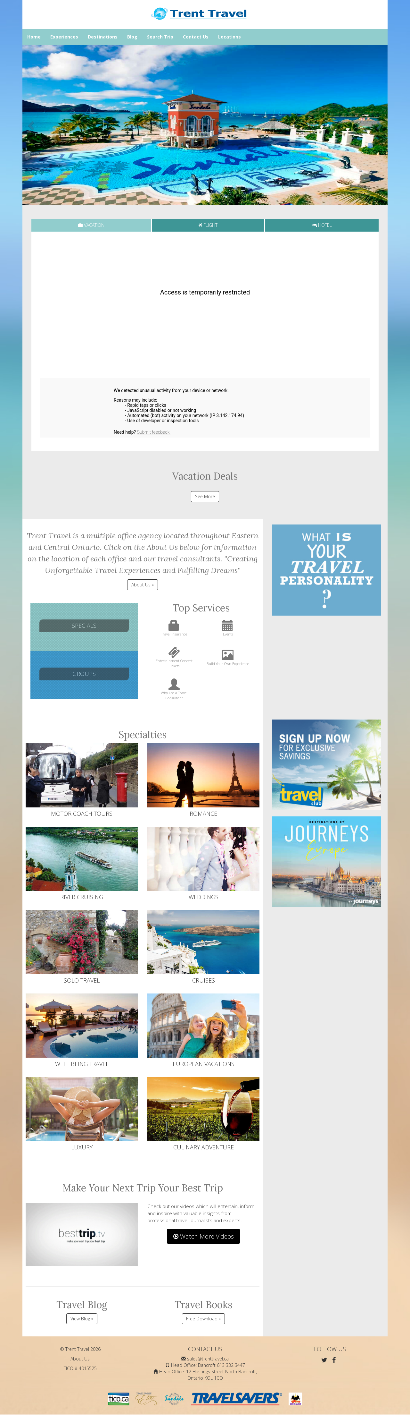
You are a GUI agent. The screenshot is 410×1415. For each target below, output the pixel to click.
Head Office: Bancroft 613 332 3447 (208, 1365)
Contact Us (196, 37)
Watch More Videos (203, 1236)
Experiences (64, 37)
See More (205, 496)
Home (34, 37)
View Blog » (81, 1319)
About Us (80, 1359)
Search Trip (160, 37)
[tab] (91, 225)
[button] (31, 125)
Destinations (103, 37)
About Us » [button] (142, 585)
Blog (132, 37)
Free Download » (203, 1319)
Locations (229, 37)
